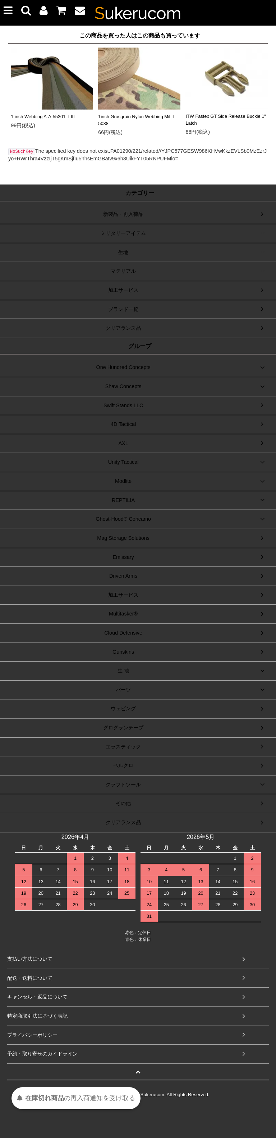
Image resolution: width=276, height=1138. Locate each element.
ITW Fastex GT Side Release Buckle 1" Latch (225, 120)
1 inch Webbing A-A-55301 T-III (42, 116)
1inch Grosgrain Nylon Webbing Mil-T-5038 (137, 120)
